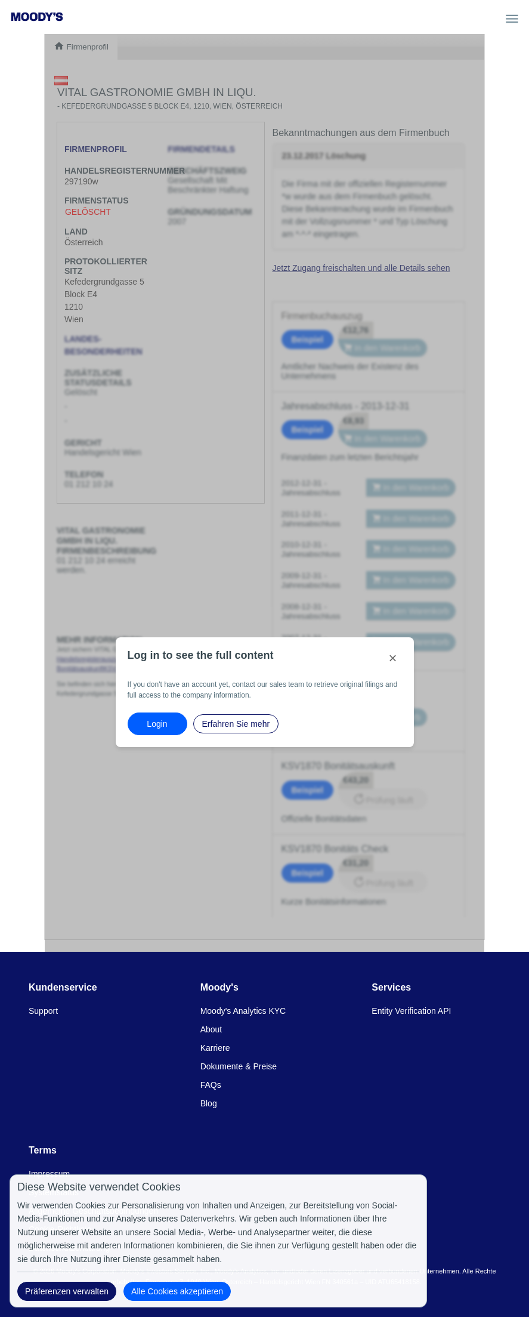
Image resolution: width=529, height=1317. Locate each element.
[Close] (393, 658)
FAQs (210, 1085)
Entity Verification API (411, 1011)
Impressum (49, 1174)
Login (157, 724)
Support (43, 1011)
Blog (208, 1103)
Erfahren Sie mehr (236, 724)
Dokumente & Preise (238, 1066)
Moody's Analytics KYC (243, 1011)
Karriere (215, 1048)
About (211, 1029)
